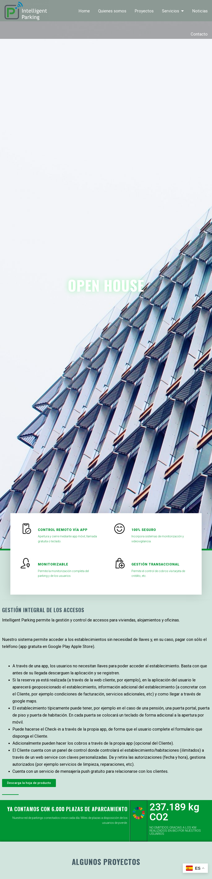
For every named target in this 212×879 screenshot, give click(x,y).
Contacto (199, 34)
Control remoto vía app (63, 530)
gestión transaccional (155, 564)
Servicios (173, 11)
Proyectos (144, 10)
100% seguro (143, 530)
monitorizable (53, 564)
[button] (29, 783)
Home (84, 10)
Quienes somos (112, 10)
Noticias (200, 10)
